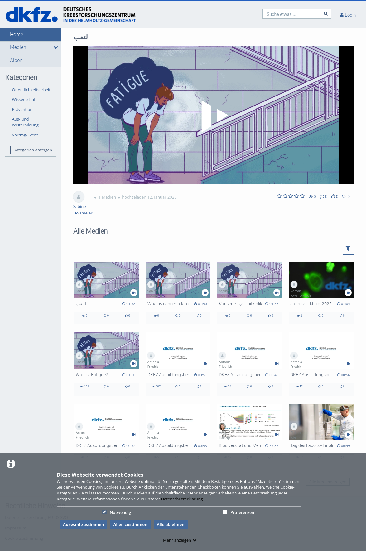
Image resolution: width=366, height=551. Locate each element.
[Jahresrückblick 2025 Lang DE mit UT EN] (321, 293)
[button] (30, 34)
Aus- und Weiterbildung (25, 122)
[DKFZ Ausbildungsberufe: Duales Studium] (321, 364)
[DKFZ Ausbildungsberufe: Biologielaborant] (106, 435)
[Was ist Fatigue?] (106, 364)
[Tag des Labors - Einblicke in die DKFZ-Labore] (321, 435)
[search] (291, 14)
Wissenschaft (24, 99)
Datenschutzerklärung (182, 499)
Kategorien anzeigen (32, 150)
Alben (16, 60)
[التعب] (106, 293)
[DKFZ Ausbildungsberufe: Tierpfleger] (178, 364)
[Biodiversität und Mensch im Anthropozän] (249, 435)
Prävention (22, 109)
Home (16, 34)
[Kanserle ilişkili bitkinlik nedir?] (249, 293)
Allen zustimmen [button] (130, 524)
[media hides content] (55, 47)
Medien (18, 47)
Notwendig (116, 512)
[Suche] (326, 14)
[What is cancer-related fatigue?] (178, 293)
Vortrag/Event (25, 135)
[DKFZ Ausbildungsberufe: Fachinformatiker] (178, 435)
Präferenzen (238, 512)
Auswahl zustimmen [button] (83, 524)
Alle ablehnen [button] (171, 524)
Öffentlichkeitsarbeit (31, 89)
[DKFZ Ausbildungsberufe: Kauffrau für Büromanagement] (249, 364)
